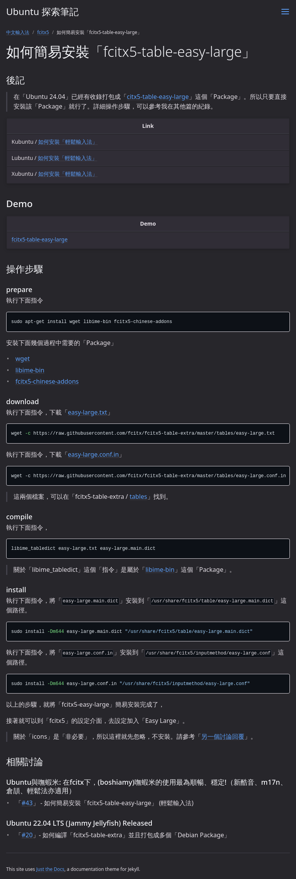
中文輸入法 (17, 32)
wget (22, 358)
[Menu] (285, 11)
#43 (27, 803)
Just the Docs (50, 869)
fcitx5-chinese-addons (47, 381)
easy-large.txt (87, 412)
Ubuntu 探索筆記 (42, 11)
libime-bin (29, 370)
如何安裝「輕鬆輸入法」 (68, 141)
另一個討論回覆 (222, 736)
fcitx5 (43, 32)
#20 (27, 835)
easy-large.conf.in (93, 454)
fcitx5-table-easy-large (39, 239)
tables (138, 496)
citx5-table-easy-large (158, 96)
